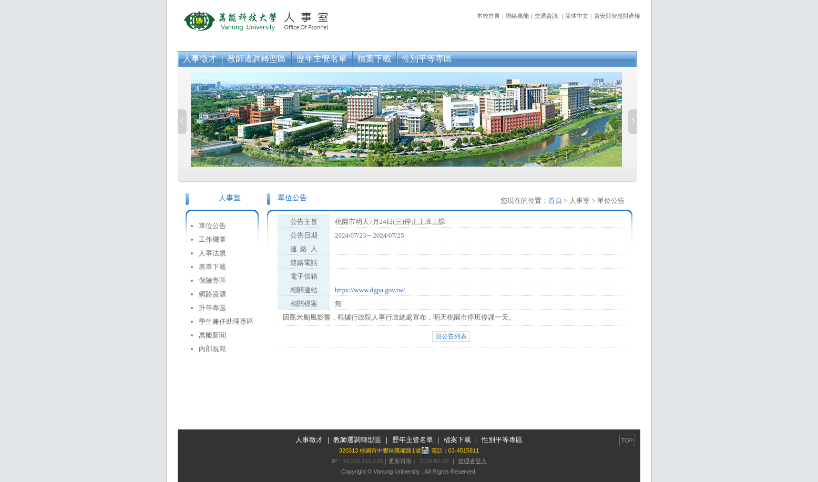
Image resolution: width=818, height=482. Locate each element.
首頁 (555, 200)
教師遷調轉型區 (256, 58)
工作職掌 (212, 239)
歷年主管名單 (321, 58)
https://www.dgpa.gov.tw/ (370, 290)
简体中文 (576, 16)
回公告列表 (451, 336)
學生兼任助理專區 (226, 321)
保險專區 (212, 280)
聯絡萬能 (517, 16)
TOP (627, 440)
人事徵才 (200, 58)
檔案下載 (374, 58)
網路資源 (212, 294)
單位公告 (212, 226)
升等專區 (212, 308)
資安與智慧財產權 (617, 16)
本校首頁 (488, 16)
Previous (182, 122)
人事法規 (212, 253)
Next (632, 122)
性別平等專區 (427, 58)
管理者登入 (472, 461)
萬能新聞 (212, 335)
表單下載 (212, 267)
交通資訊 (546, 16)
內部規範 (212, 349)
